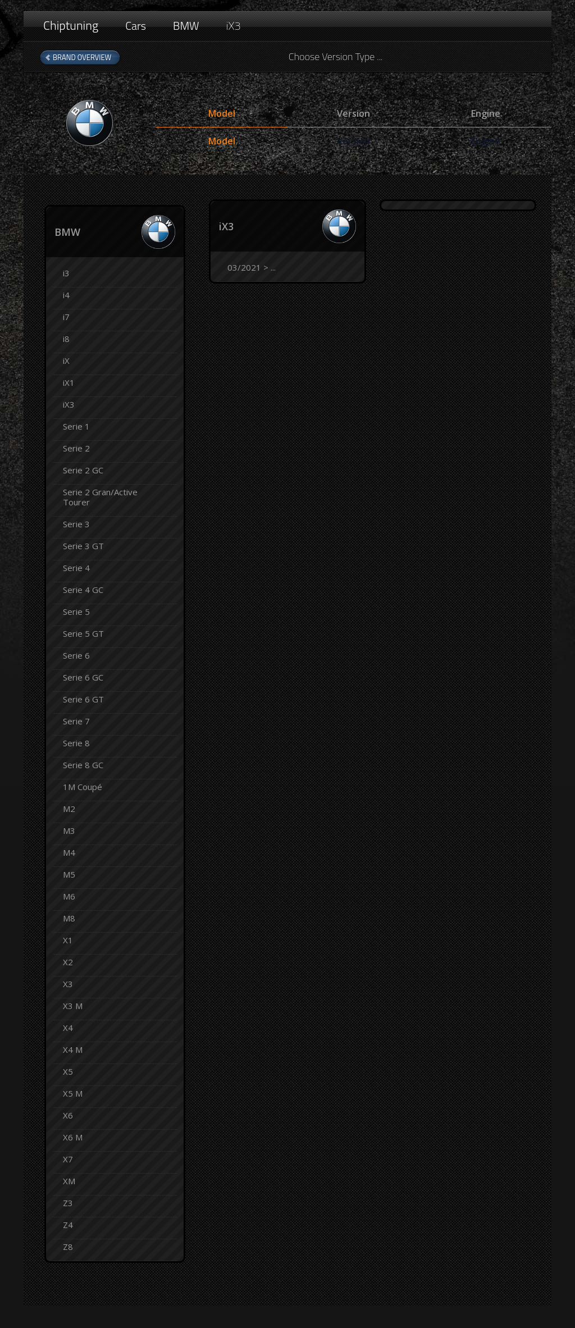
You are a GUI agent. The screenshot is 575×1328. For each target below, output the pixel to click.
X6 (68, 1115)
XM (69, 1180)
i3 (66, 273)
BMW (186, 25)
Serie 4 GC (83, 589)
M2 (69, 808)
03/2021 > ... (251, 267)
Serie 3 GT (83, 545)
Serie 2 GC (83, 470)
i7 (66, 316)
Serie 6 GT (83, 699)
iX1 (69, 382)
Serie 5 (76, 611)
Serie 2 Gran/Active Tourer (100, 497)
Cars (135, 25)
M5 (69, 874)
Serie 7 (76, 721)
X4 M (73, 1049)
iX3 (233, 25)
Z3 (68, 1202)
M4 (69, 852)
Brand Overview (82, 57)
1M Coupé (82, 786)
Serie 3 (76, 524)
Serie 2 (76, 448)
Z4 (68, 1224)
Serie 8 (76, 743)
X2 (68, 962)
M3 (69, 830)
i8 (66, 338)
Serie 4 (76, 567)
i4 (66, 294)
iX (66, 360)
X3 (68, 983)
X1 (68, 940)
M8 (69, 918)
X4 (68, 1027)
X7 (68, 1159)
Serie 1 (76, 426)
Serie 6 (76, 655)
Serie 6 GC (83, 677)
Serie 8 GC (83, 764)
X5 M (73, 1093)
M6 (69, 896)
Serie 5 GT (83, 633)
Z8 (68, 1246)
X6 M (73, 1137)
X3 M (73, 1005)
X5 (68, 1071)
